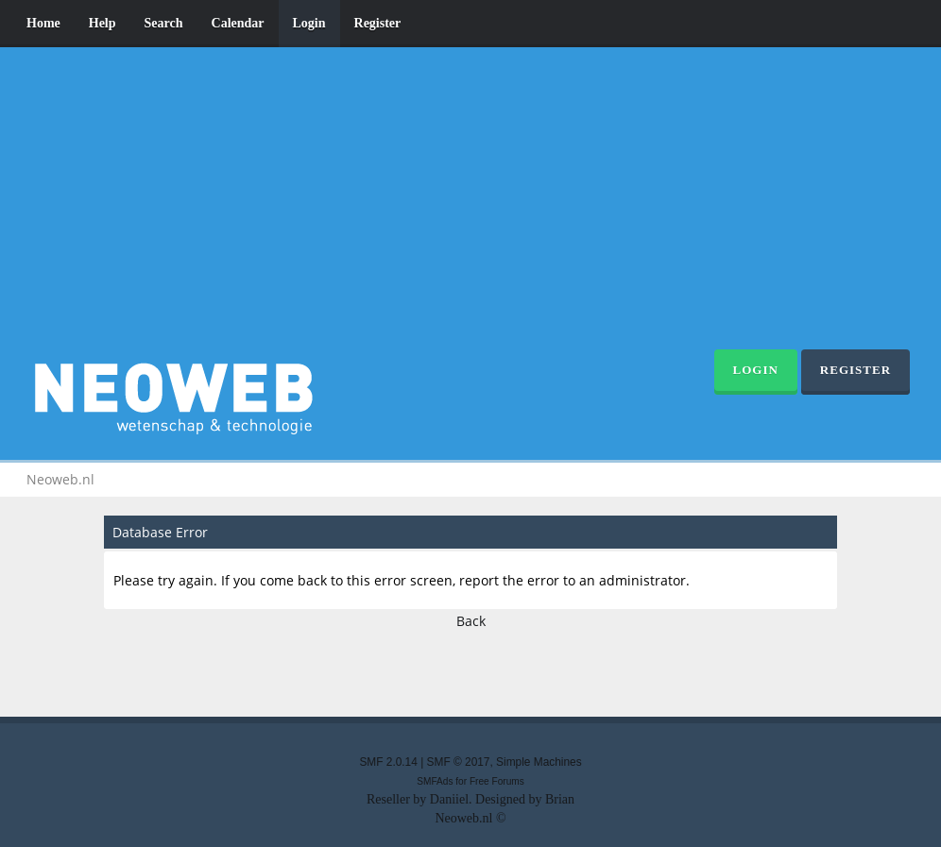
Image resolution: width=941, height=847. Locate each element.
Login (309, 23)
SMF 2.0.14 (388, 762)
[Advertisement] (470, 208)
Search (164, 23)
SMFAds (435, 781)
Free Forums (497, 781)
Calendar (238, 23)
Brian (559, 799)
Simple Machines (539, 762)
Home (43, 23)
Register (378, 23)
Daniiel (449, 799)
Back (471, 621)
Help (102, 23)
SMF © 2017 (458, 762)
